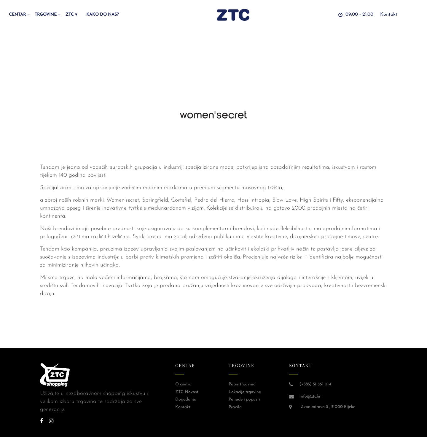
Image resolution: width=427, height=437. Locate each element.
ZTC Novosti (187, 392)
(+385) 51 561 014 (315, 384)
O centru (183, 384)
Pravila (235, 407)
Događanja (185, 399)
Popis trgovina (242, 384)
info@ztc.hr (310, 396)
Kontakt (182, 407)
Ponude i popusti (244, 399)
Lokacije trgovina (245, 392)
